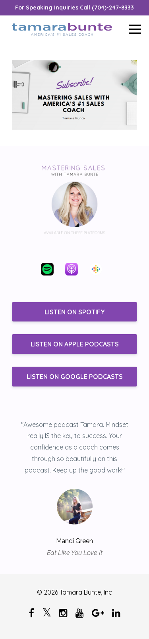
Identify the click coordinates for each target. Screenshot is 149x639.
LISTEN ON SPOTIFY (75, 312)
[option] (74, 488)
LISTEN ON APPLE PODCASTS (75, 344)
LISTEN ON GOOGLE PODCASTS (75, 377)
